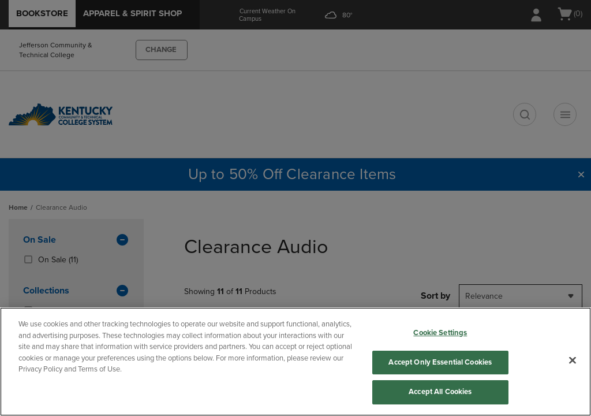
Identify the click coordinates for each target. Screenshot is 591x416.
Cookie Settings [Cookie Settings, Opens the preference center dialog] (440, 332)
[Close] (572, 360)
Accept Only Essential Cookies (440, 362)
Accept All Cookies (440, 391)
